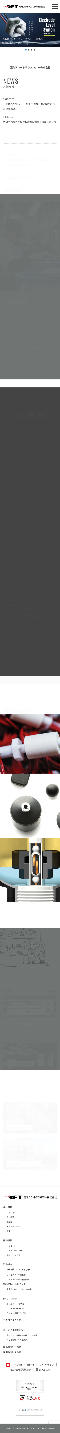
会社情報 (7, 1207)
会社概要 (10, 1217)
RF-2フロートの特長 (15, 1303)
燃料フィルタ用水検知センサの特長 (22, 1335)
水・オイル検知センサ (14, 1330)
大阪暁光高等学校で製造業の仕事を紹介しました (29, 121)
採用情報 (7, 1240)
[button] (30, 30)
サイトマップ (46, 1364)
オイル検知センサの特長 (17, 1340)
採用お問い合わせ (12, 1352)
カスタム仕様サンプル (16, 1313)
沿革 (8, 1231)
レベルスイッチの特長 (16, 1274)
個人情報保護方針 (20, 1369)
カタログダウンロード (14, 1320)
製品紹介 (7, 1264)
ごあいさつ (11, 1212)
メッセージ (11, 1245)
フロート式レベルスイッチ (16, 1269)
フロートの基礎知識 (15, 1308)
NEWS (30, 1364)
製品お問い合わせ (12, 1346)
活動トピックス (13, 1255)
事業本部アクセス (14, 1226)
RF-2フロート (10, 1298)
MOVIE (18, 1364)
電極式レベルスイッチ (14, 1284)
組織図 (9, 1221)
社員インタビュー (14, 1250)
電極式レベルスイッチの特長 (19, 1289)
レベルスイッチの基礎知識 (18, 1279)
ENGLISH (44, 1369)
